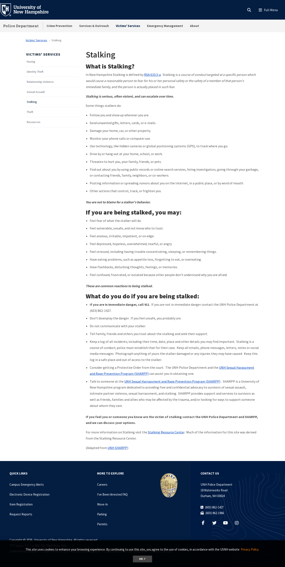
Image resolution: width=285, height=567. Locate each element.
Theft (30, 112)
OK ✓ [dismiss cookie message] (142, 559)
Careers (102, 485)
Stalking (32, 102)
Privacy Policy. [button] (250, 549)
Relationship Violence (40, 82)
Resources (33, 122)
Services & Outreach (94, 26)
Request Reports (20, 514)
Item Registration (21, 504)
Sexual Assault (36, 92)
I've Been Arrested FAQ (112, 494)
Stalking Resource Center (166, 432)
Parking (102, 514)
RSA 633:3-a (152, 74)
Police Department (21, 25)
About (194, 26)
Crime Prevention (59, 26)
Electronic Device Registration (29, 494)
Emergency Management (165, 26)
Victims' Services (128, 26)
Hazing (31, 61)
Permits (102, 524)
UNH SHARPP (117, 448)
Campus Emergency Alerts (26, 485)
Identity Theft (35, 72)
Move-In (102, 504)
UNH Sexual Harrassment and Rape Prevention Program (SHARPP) (172, 381)
